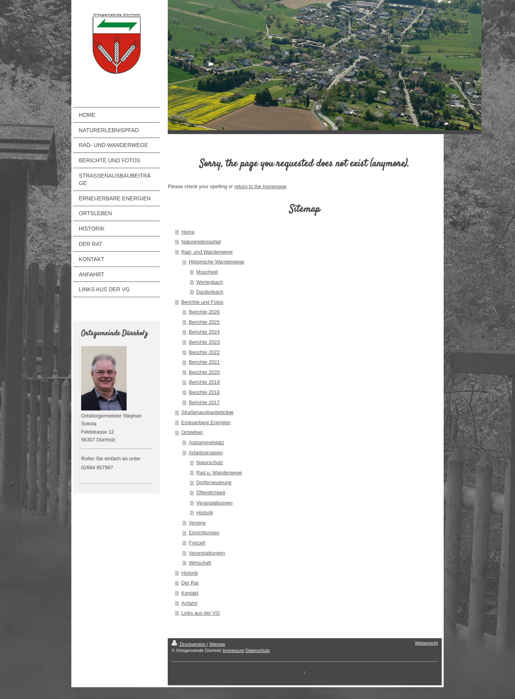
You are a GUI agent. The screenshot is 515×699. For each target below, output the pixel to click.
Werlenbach (209, 282)
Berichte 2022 (204, 352)
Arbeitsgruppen (206, 453)
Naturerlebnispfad (201, 242)
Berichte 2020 (204, 372)
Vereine (197, 523)
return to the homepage (260, 186)
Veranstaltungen (214, 503)
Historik (204, 513)
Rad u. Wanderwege (219, 473)
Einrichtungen (204, 533)
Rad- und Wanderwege (206, 252)
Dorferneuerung (214, 482)
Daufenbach (209, 292)
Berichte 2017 (204, 402)
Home (187, 232)
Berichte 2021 (204, 362)
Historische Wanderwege (217, 262)
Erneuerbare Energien (205, 422)
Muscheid (207, 272)
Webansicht (426, 643)
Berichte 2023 (204, 342)
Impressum (233, 650)
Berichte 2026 (204, 312)
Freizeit (197, 543)
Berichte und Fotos (202, 302)
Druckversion (189, 644)
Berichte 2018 (204, 392)
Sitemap (217, 644)
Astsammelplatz (206, 442)
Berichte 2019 (204, 382)
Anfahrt (189, 603)
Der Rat (189, 583)
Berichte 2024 (204, 332)
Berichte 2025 (204, 322)
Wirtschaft (200, 563)
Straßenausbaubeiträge (207, 412)
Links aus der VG (200, 613)
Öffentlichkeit (210, 493)
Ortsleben (192, 432)
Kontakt (189, 593)
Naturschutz (209, 462)
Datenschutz (257, 650)
